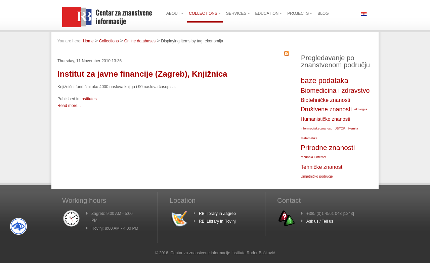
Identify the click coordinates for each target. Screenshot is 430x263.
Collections (109, 41)
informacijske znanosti (316, 128)
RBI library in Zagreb (217, 213)
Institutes (89, 99)
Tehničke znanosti (322, 167)
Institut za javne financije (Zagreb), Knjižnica (142, 73)
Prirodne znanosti (328, 147)
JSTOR (340, 128)
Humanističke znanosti (325, 119)
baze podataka (324, 80)
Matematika (309, 138)
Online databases (140, 41)
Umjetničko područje (317, 176)
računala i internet (313, 157)
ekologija (360, 109)
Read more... (69, 105)
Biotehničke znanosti (325, 100)
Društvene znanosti (326, 109)
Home (88, 41)
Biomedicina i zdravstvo (335, 90)
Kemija (353, 128)
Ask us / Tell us (319, 221)
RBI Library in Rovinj (217, 221)
